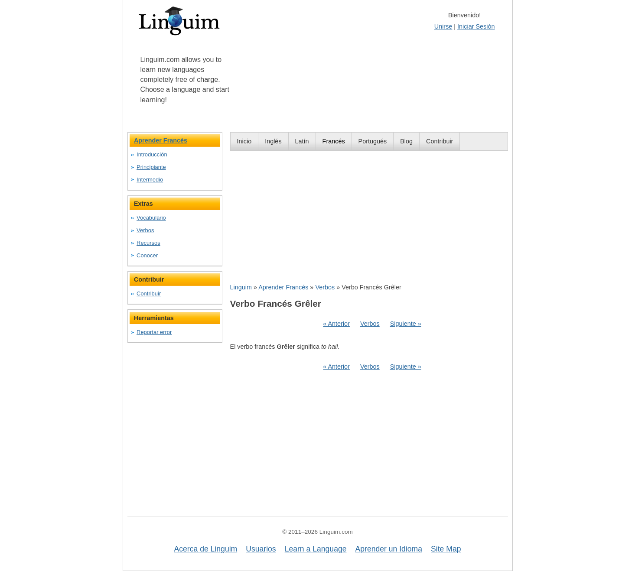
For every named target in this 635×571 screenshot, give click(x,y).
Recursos (148, 243)
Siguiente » (405, 323)
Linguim (241, 287)
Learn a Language (316, 549)
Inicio (244, 141)
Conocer (147, 255)
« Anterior (336, 323)
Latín (302, 141)
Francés (333, 141)
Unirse (443, 26)
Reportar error (154, 332)
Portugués (372, 141)
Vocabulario (151, 217)
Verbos (325, 287)
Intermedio (150, 179)
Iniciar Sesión (476, 26)
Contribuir (439, 141)
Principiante (151, 167)
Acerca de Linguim (206, 549)
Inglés (273, 141)
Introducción (152, 154)
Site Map (446, 549)
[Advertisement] (369, 216)
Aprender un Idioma (389, 549)
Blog (406, 141)
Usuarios (261, 549)
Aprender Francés (283, 287)
